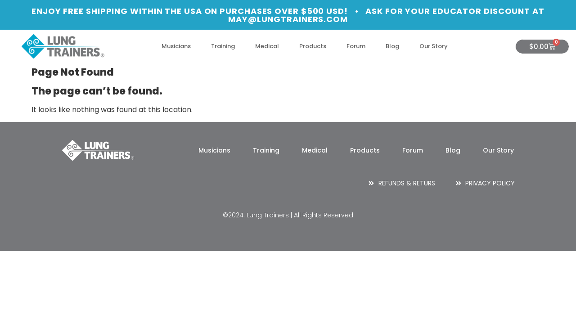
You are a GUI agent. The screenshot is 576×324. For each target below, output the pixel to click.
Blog (392, 46)
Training (223, 46)
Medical (267, 46)
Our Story (433, 46)
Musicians (176, 46)
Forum (355, 46)
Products (312, 46)
